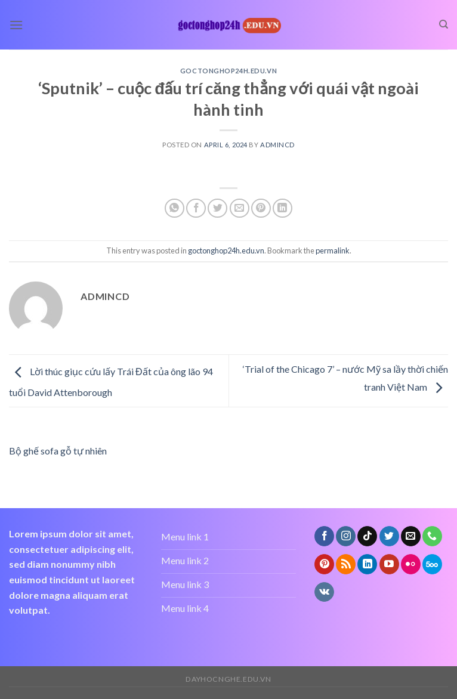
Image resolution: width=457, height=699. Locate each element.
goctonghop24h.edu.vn (228, 71)
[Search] (443, 24)
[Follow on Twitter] (389, 536)
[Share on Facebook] (196, 208)
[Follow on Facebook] (324, 536)
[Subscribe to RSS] (346, 564)
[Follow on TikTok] (367, 536)
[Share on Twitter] (217, 208)
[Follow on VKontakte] (324, 592)
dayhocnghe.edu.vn (228, 679)
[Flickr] (411, 564)
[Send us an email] (411, 536)
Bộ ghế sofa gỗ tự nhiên (58, 450)
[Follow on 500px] (432, 564)
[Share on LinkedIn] (282, 208)
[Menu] (16, 24)
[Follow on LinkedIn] (367, 564)
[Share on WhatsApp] (174, 208)
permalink (333, 250)
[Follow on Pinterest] (324, 564)
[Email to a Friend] (239, 208)
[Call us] (432, 536)
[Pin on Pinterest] (261, 208)
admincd (277, 145)
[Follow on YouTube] (389, 564)
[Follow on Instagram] (346, 536)
